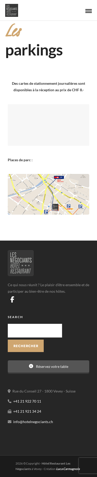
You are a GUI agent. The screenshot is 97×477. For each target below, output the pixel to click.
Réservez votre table (48, 366)
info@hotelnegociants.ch (33, 421)
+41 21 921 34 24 (27, 411)
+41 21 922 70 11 (27, 401)
